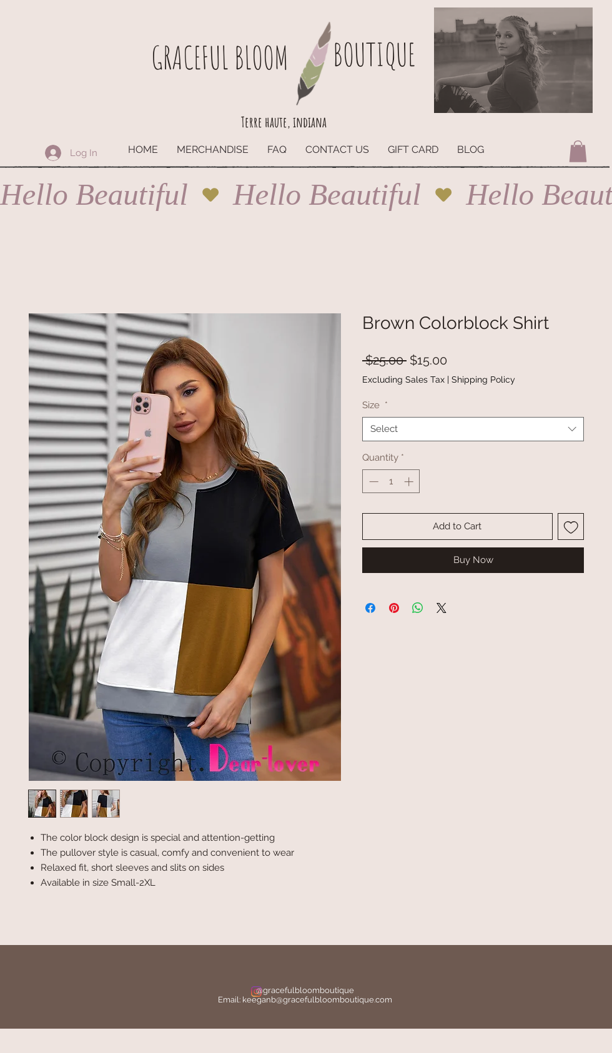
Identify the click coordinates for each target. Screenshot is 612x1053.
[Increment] (410, 481)
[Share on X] (441, 607)
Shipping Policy (483, 379)
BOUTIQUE (374, 54)
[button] (578, 151)
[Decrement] (372, 481)
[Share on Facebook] (370, 607)
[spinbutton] (391, 481)
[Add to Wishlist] (571, 526)
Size (375, 405)
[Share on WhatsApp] (417, 607)
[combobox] (473, 429)
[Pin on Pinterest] (394, 607)
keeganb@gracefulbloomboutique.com (317, 999)
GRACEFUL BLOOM (220, 57)
